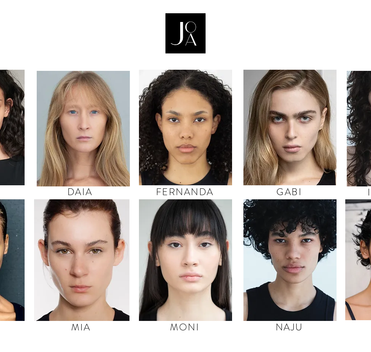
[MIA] (81, 327)
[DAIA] (80, 192)
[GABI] (290, 192)
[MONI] (185, 327)
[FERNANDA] (185, 192)
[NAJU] (290, 327)
